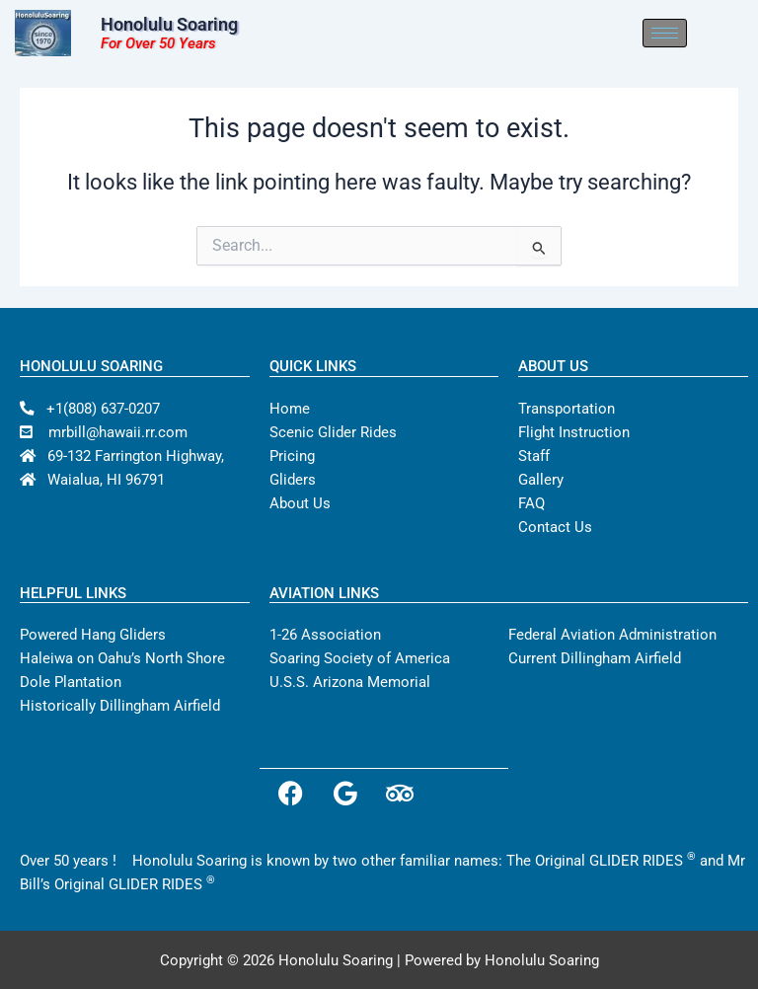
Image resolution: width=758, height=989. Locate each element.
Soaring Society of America (359, 658)
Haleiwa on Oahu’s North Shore (122, 658)
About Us (300, 503)
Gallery (541, 480)
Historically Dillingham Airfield (120, 706)
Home (289, 409)
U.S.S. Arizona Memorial (349, 682)
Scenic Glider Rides (333, 432)
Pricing (292, 456)
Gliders (292, 480)
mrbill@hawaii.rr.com (104, 432)
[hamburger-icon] (706, 33)
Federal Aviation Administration (612, 635)
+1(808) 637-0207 (90, 409)
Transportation (566, 409)
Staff (534, 456)
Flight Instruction (574, 432)
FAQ (531, 503)
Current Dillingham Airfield (594, 658)
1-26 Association (325, 635)
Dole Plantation (70, 682)
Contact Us (555, 527)
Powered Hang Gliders (93, 635)
